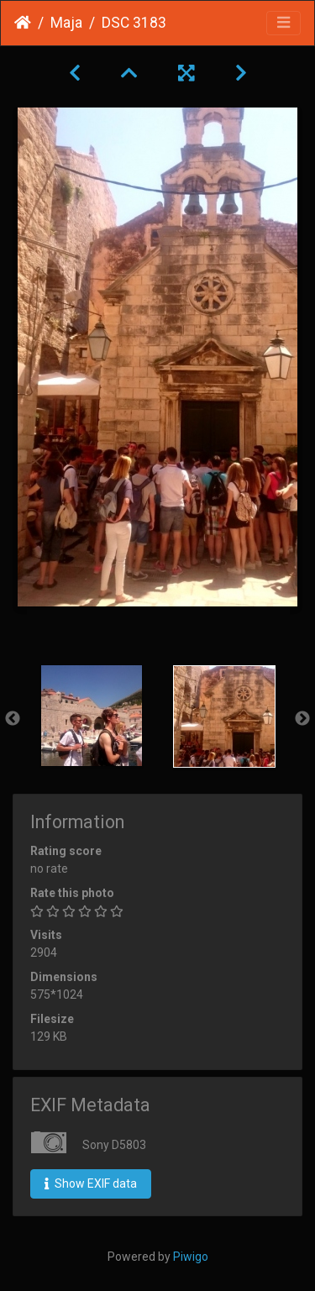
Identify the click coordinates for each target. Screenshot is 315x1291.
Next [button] (302, 719)
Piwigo (190, 1256)
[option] (91, 715)
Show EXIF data (91, 1183)
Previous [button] (12, 719)
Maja (66, 22)
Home (22, 23)
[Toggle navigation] (283, 23)
